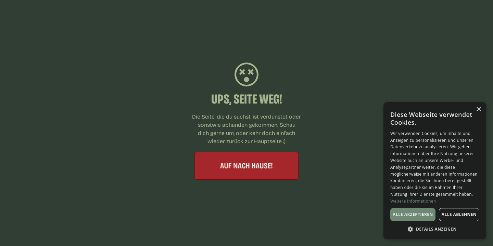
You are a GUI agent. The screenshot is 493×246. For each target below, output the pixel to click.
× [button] (478, 109)
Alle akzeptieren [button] (413, 214)
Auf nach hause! (247, 165)
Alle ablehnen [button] (459, 214)
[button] (434, 229)
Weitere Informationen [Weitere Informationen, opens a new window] (413, 201)
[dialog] (434, 170)
